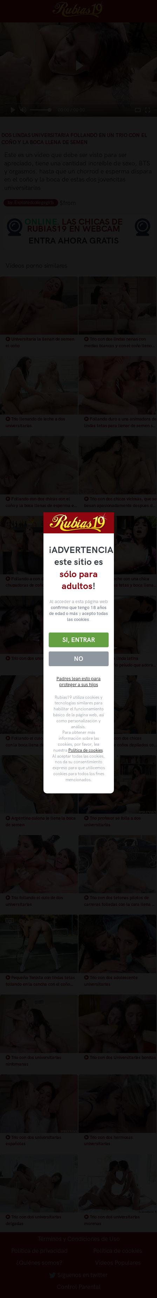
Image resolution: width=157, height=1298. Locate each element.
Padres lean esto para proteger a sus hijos (78, 681)
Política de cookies (85, 750)
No (78, 659)
